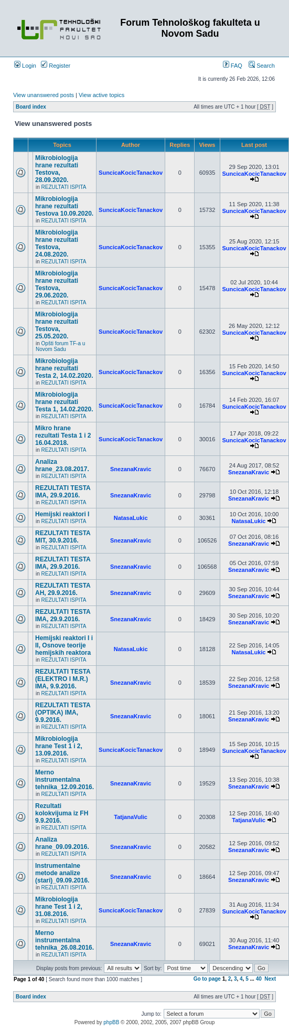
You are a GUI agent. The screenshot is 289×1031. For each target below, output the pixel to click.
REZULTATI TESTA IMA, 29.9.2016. (62, 491)
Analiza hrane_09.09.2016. (62, 843)
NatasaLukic (131, 518)
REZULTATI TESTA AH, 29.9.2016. (62, 589)
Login (25, 65)
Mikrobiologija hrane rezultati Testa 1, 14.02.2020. (64, 402)
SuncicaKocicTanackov (131, 172)
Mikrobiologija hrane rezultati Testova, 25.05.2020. (56, 325)
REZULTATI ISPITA (64, 187)
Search (262, 65)
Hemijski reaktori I (62, 514)
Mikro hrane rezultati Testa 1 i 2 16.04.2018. (63, 435)
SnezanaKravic (130, 469)
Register (55, 65)
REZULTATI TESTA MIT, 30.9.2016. (62, 536)
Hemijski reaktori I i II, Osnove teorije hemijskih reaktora (64, 645)
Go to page (207, 979)
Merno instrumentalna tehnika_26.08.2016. (64, 940)
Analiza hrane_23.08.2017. (62, 465)
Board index (31, 107)
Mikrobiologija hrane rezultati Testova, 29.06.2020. (56, 284)
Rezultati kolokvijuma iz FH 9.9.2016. (61, 813)
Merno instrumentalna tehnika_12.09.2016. (64, 780)
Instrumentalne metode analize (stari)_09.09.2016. (62, 873)
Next (270, 979)
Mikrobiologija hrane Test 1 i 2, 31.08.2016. (58, 907)
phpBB (111, 1022)
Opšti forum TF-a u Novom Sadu (60, 346)
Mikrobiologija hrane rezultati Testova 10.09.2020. (64, 206)
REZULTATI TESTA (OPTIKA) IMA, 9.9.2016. (62, 712)
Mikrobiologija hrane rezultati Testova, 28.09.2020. (56, 169)
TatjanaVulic (130, 817)
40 (259, 979)
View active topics (101, 95)
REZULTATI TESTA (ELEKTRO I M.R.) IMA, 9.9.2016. (62, 679)
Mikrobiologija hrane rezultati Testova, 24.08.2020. (56, 243)
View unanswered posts (43, 95)
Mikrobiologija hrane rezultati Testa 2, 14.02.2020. (64, 368)
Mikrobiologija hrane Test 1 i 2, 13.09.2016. (58, 746)
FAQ (232, 65)
